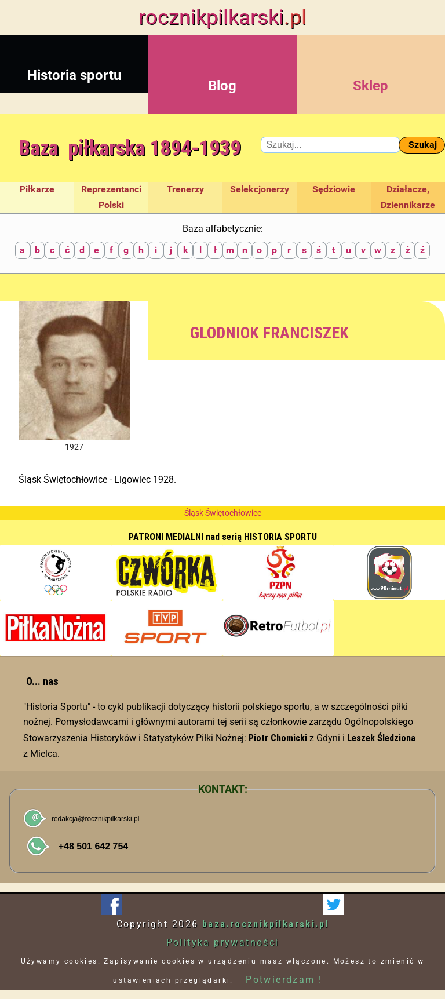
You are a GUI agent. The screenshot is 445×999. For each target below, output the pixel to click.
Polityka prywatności (222, 942)
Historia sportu (74, 59)
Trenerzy (185, 189)
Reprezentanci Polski (111, 197)
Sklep (371, 69)
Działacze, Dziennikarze (408, 197)
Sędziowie (333, 189)
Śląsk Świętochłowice (222, 512)
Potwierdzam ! (284, 979)
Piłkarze (37, 189)
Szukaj (422, 144)
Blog (222, 69)
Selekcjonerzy (259, 189)
